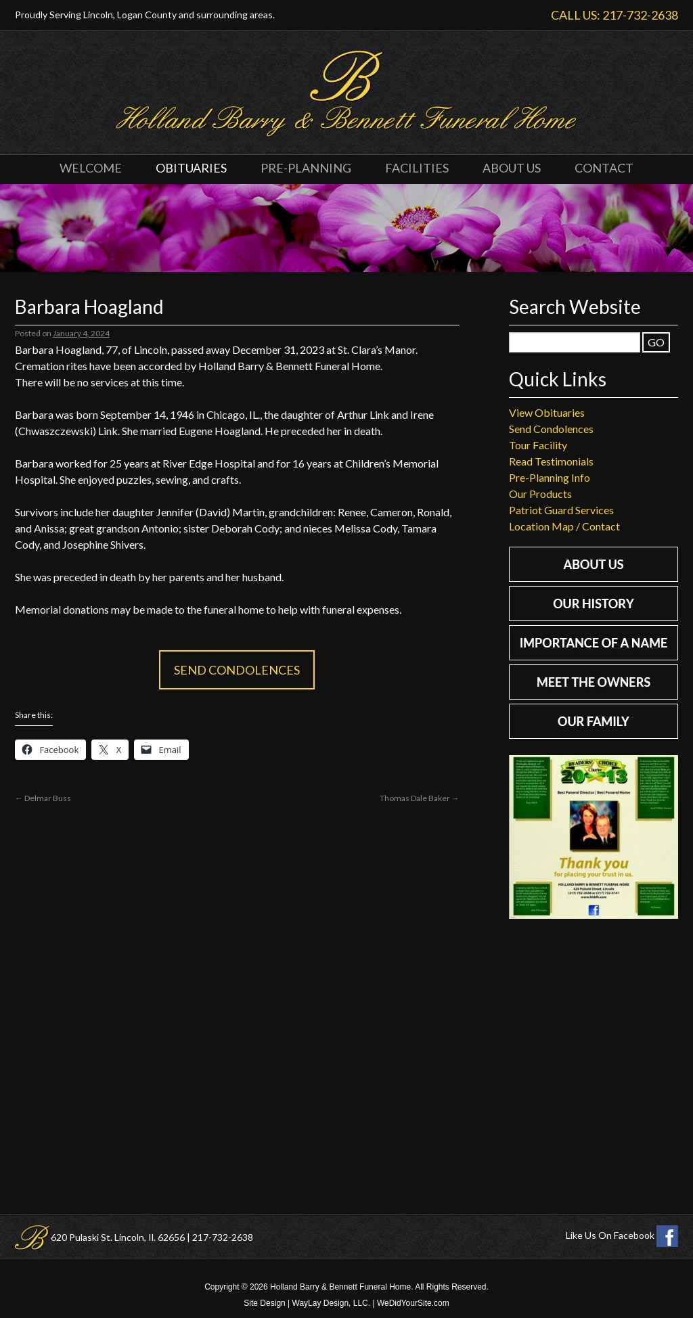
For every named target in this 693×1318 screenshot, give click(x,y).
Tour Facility (538, 444)
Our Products (540, 493)
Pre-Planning (306, 167)
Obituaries (191, 167)
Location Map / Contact (564, 526)
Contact (604, 167)
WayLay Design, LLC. (331, 1303)
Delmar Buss (43, 798)
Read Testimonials (551, 461)
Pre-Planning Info (549, 477)
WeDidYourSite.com (413, 1303)
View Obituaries (547, 412)
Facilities (417, 167)
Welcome (91, 167)
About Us (512, 167)
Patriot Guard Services (561, 509)
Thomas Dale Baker (420, 798)
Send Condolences (237, 669)
